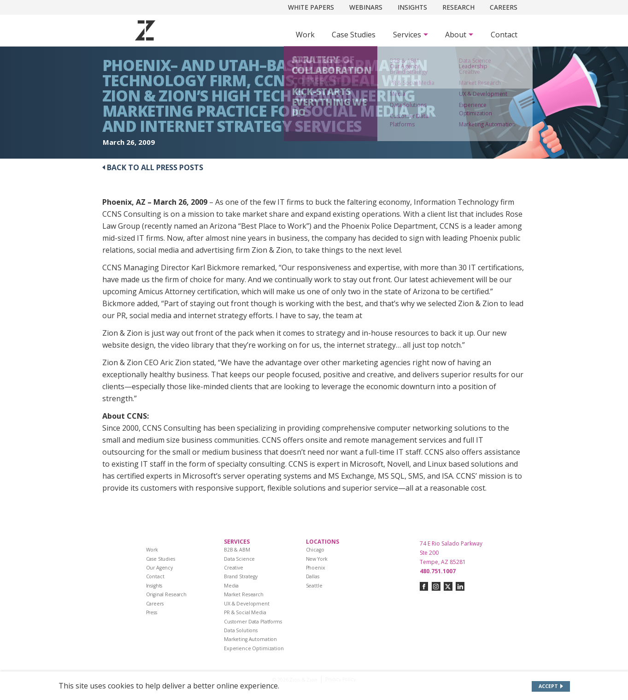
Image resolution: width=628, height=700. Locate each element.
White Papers (311, 7)
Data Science (239, 559)
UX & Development (247, 603)
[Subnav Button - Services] (410, 35)
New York (317, 559)
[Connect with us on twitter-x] (448, 586)
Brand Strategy (241, 576)
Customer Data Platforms (253, 621)
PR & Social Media (245, 612)
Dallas (312, 576)
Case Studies (354, 35)
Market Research (244, 594)
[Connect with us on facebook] (424, 586)
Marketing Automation (250, 639)
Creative (233, 567)
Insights (412, 7)
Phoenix (315, 567)
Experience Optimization (254, 648)
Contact (504, 35)
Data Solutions (241, 630)
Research (458, 7)
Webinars (365, 7)
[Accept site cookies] (551, 686)
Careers (503, 7)
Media (231, 585)
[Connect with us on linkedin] (460, 586)
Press (151, 612)
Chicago (315, 549)
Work (305, 35)
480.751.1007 (438, 571)
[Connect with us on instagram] (436, 586)
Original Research (166, 594)
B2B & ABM (237, 549)
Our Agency (159, 567)
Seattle (314, 585)
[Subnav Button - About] (459, 35)
